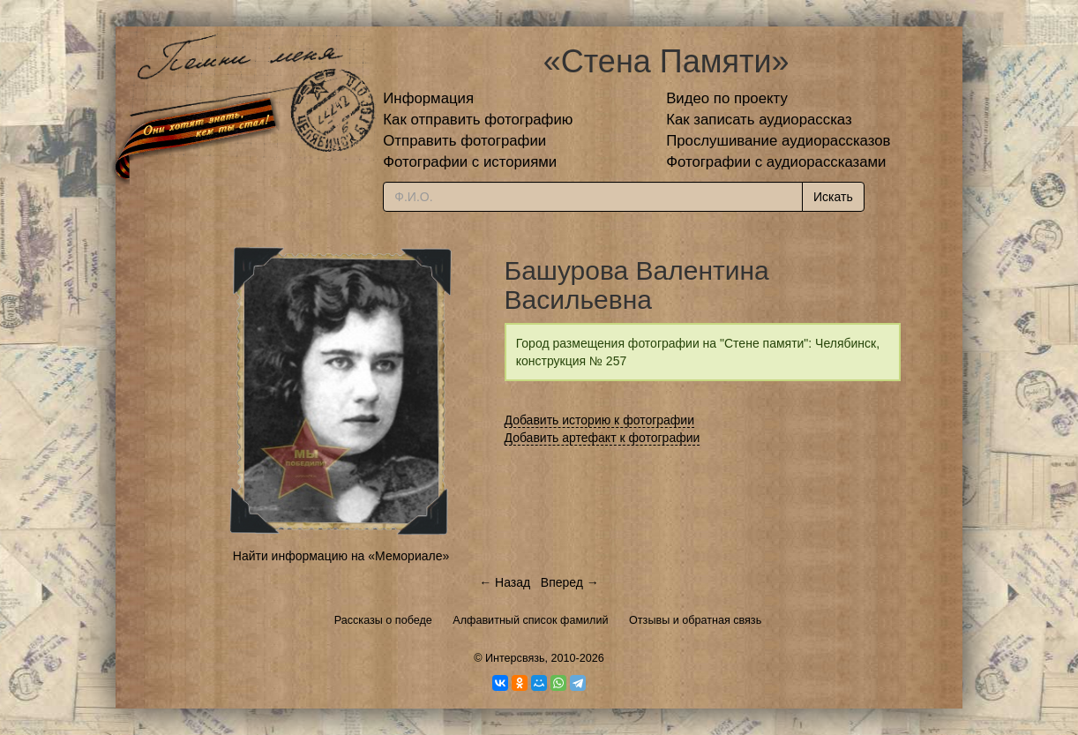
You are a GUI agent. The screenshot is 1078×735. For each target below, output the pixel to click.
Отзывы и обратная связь (695, 620)
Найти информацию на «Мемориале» (341, 556)
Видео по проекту (727, 98)
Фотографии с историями (470, 162)
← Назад (504, 582)
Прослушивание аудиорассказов (778, 140)
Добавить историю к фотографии (600, 420)
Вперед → (570, 582)
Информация (428, 98)
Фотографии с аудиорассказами (776, 162)
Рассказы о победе (383, 620)
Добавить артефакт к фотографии (602, 438)
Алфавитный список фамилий (530, 620)
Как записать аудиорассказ (759, 119)
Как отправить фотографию (478, 119)
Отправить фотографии (464, 140)
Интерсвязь (515, 658)
